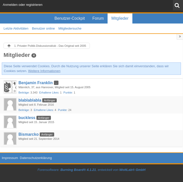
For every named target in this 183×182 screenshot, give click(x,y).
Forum (98, 18)
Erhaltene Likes (48, 92)
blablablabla (29, 100)
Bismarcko (28, 134)
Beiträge (23, 92)
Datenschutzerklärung (36, 158)
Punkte (68, 92)
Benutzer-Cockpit (69, 18)
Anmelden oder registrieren (23, 5)
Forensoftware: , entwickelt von (91, 170)
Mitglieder (120, 18)
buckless (26, 118)
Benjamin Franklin (35, 83)
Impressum (10, 158)
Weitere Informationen (44, 71)
